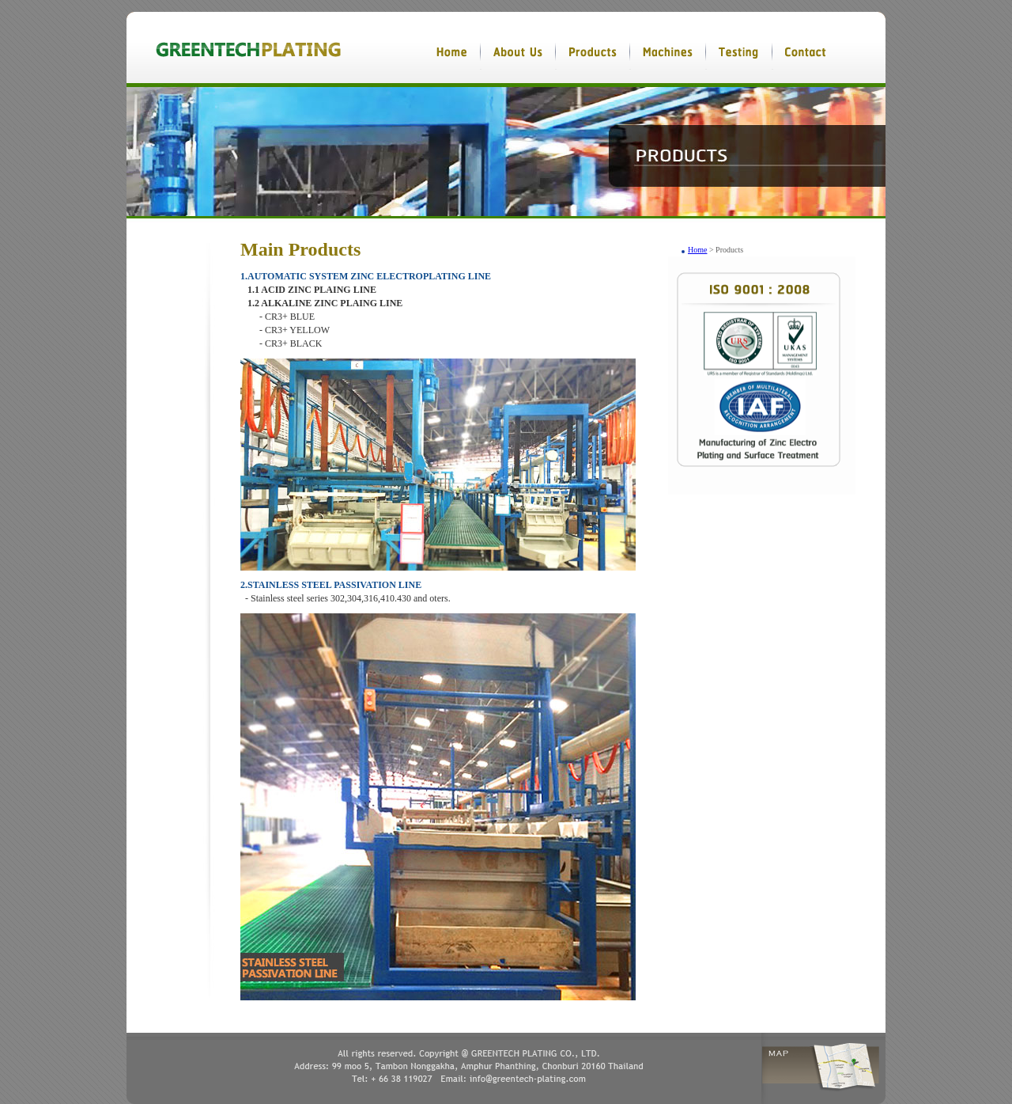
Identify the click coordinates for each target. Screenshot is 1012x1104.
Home (697, 249)
